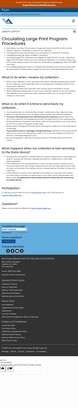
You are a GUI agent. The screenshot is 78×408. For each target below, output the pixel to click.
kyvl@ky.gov (58, 62)
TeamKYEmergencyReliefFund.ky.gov (39, 5)
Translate (19, 232)
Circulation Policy (9, 329)
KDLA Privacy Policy (9, 341)
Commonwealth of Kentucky (20, 349)
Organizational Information (13, 308)
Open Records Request (11, 294)
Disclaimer (30, 352)
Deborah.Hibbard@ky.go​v (12, 195)
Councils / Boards (9, 314)
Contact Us (8, 242)
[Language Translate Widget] (14, 229)
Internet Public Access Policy (13, 338)
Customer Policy (8, 326)
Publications (7, 311)
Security (21, 352)
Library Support (11, 31)
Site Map (5, 352)
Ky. (5, 9)
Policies (13, 352)
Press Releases (8, 305)
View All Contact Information (13, 275)
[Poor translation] (9, 369)
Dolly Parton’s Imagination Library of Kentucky (20, 318)
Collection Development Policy (14, 332)
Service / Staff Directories (12, 291)
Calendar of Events (9, 285)
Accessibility (41, 352)
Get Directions (7, 267)
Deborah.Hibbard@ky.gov (41, 208)
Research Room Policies (11, 335)
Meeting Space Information (13, 297)
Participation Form (39, 192)
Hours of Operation (9, 288)
